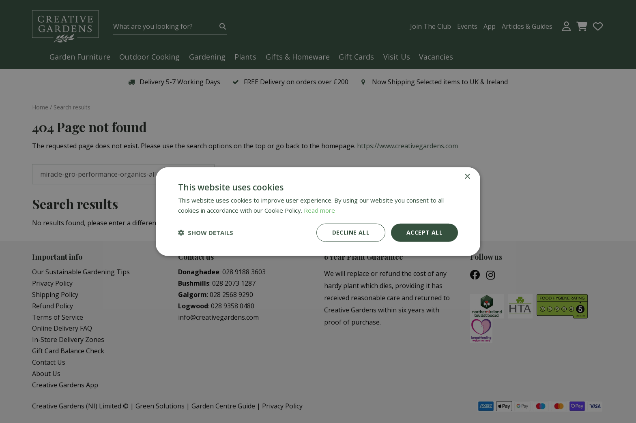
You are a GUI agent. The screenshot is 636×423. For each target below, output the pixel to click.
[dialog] (318, 211)
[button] (205, 232)
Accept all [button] (424, 232)
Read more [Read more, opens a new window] (319, 210)
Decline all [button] (351, 232)
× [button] (467, 177)
